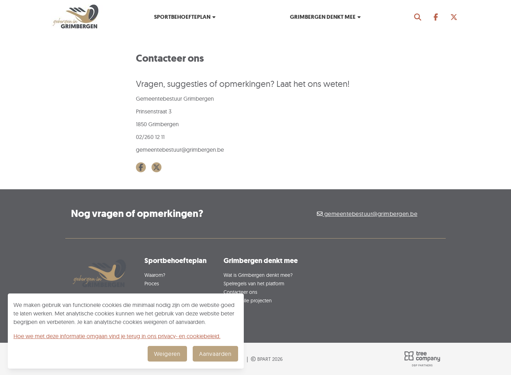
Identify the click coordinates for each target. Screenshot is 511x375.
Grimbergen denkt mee (326, 17)
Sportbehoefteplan (185, 17)
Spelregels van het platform (254, 283)
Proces (151, 283)
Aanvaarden (215, 353)
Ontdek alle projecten (248, 300)
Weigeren (167, 353)
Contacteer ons (240, 292)
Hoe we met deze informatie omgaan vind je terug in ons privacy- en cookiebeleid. (116, 336)
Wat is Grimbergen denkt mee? (258, 275)
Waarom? (154, 275)
